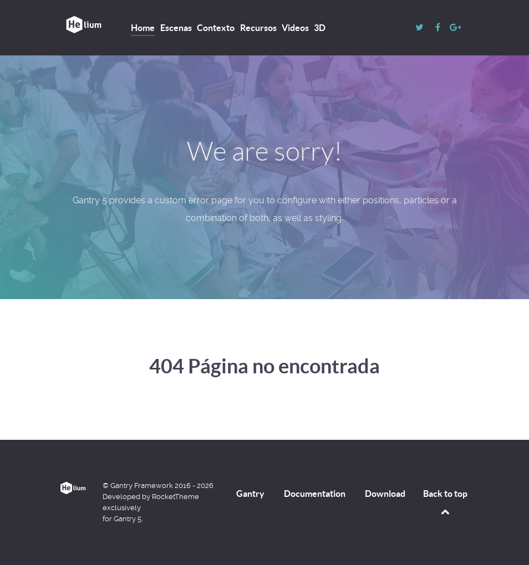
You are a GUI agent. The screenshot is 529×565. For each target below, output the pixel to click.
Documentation (314, 494)
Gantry (250, 494)
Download (385, 494)
